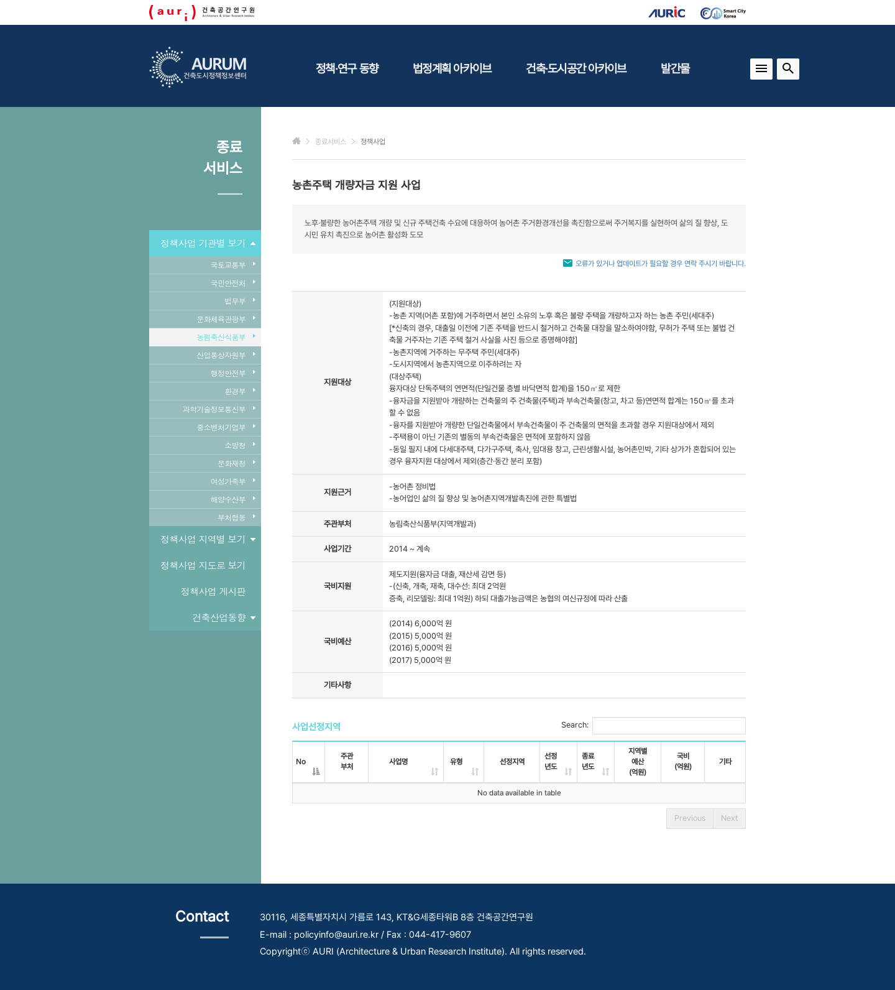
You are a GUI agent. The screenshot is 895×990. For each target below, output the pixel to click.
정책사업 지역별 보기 (207, 539)
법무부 (239, 300)
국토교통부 (233, 264)
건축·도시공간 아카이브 (576, 68)
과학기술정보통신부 (219, 409)
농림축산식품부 (225, 336)
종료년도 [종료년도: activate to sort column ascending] (588, 761)
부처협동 (236, 517)
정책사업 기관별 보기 (207, 243)
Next (729, 818)
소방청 (239, 445)
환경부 (239, 391)
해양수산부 (233, 499)
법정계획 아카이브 (452, 68)
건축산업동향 (224, 617)
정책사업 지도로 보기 (203, 564)
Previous (689, 818)
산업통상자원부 (225, 354)
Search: (653, 725)
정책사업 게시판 (213, 591)
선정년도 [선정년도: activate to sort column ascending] (550, 761)
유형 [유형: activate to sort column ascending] (456, 761)
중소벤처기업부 (225, 427)
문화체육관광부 (225, 318)
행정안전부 (233, 373)
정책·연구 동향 (347, 68)
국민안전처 (233, 282)
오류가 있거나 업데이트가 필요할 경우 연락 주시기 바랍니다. (661, 263)
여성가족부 (233, 481)
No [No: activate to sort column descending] (301, 761)
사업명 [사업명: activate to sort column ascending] (398, 761)
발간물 (675, 68)
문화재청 (236, 463)
